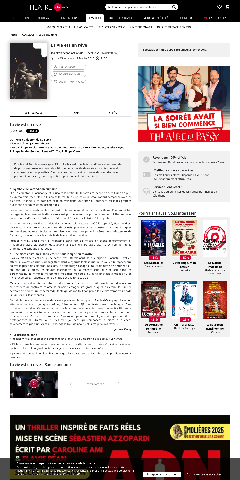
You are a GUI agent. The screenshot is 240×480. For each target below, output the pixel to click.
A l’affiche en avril (141, 27)
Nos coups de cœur (58, 27)
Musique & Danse (121, 18)
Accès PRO (128, 453)
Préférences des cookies (81, 456)
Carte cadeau (216, 18)
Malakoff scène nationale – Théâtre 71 (75, 53)
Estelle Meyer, (115, 147)
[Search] (137, 7)
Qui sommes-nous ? (22, 445)
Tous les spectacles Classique (175, 27)
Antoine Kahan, (72, 147)
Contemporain (70, 18)
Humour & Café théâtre (156, 18)
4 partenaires (42, 470)
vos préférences (102, 470)
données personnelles (89, 453)
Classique (95, 18)
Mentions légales (20, 453)
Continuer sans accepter (204, 474)
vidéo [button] (91, 384)
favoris (69, 81)
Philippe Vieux (71, 151)
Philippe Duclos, (28, 147)
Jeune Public (188, 18)
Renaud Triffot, (51, 151)
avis (67, 74)
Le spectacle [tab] (33, 112)
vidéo (64, 66)
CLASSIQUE (17, 130)
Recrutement (18, 449)
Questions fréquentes (79, 449)
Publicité (127, 449)
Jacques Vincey (39, 143)
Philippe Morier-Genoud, (25, 151)
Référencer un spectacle (137, 445)
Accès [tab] (113, 113)
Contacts (15, 456)
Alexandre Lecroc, (94, 147)
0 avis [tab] (76, 113)
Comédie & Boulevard (37, 18)
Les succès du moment (111, 27)
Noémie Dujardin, (50, 147)
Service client (74, 445)
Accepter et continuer (161, 474)
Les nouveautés (83, 27)
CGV (68, 453)
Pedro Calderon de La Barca (33, 139)
